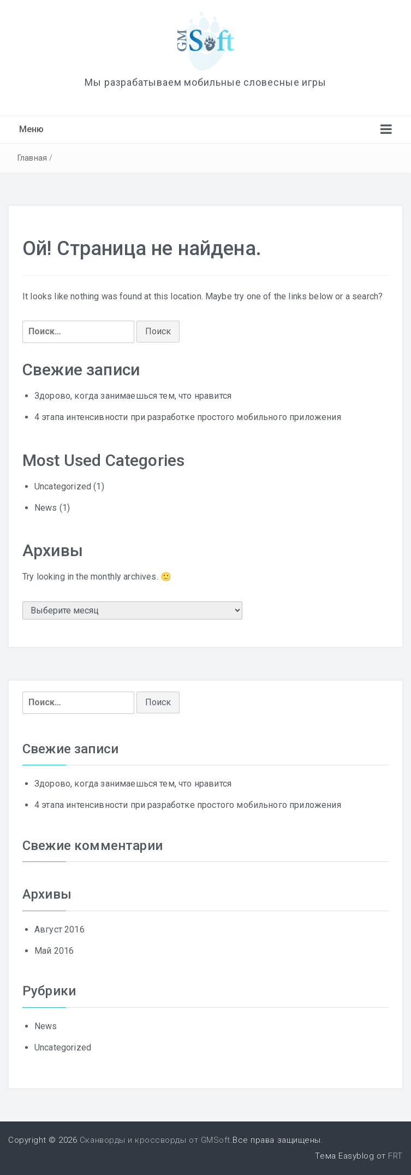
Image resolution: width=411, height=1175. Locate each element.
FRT (395, 1156)
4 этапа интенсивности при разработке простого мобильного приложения (187, 417)
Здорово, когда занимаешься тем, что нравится (132, 396)
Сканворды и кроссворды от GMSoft (155, 1140)
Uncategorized (62, 486)
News (45, 508)
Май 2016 (54, 951)
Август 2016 (59, 929)
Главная (32, 157)
